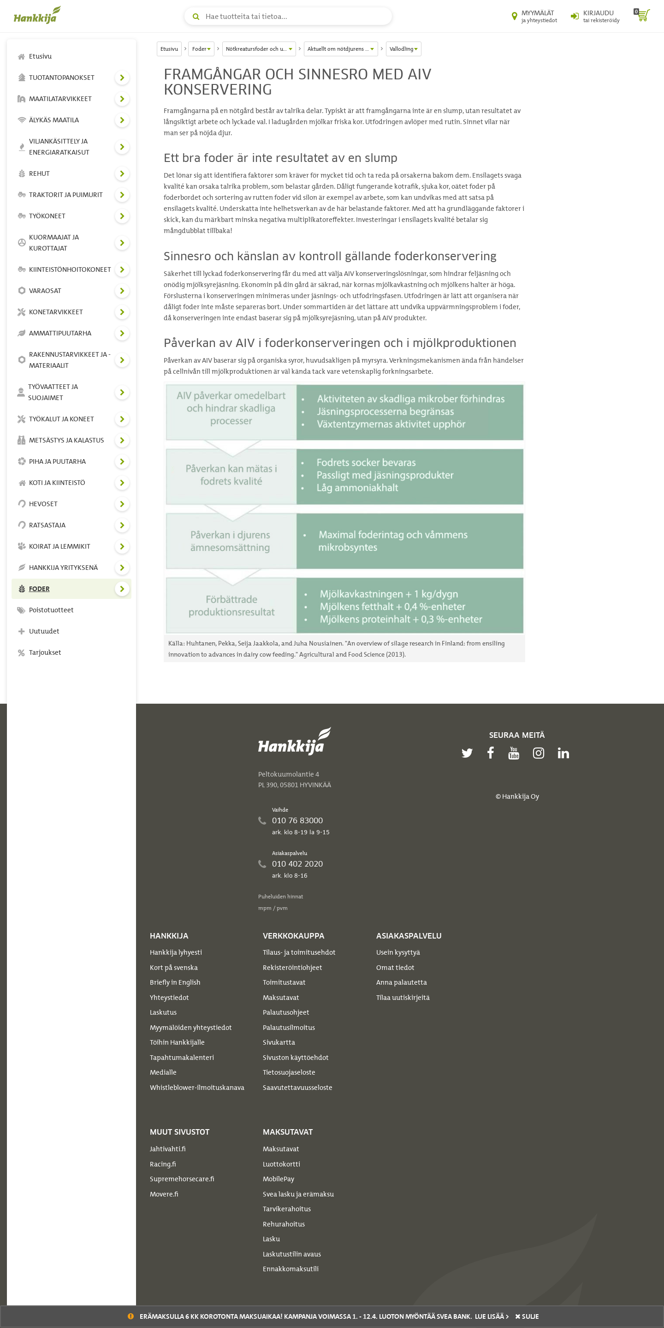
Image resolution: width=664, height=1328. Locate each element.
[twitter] (469, 753)
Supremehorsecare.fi (182, 1179)
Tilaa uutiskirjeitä (403, 997)
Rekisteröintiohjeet (292, 967)
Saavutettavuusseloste (297, 1087)
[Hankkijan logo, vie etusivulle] (39, 15)
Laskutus (163, 1012)
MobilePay (278, 1179)
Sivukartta (279, 1042)
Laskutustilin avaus (292, 1254)
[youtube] (516, 753)
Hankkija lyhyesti (176, 952)
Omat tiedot (395, 967)
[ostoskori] (642, 16)
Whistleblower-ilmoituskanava (197, 1087)
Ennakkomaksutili (291, 1269)
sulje (527, 1316)
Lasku (271, 1239)
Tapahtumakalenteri (182, 1057)
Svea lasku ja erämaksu (298, 1194)
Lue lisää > (492, 1316)
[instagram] (541, 753)
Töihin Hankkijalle (177, 1042)
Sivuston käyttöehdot (296, 1057)
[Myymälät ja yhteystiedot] (534, 16)
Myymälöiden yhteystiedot (191, 1027)
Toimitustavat (284, 982)
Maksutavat (281, 997)
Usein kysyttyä (398, 952)
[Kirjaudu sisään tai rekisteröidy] (595, 16)
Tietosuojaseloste (289, 1072)
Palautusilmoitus (289, 1027)
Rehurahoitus (284, 1224)
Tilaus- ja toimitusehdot (299, 952)
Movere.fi (164, 1194)
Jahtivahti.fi (168, 1149)
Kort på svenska (174, 967)
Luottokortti (281, 1164)
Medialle (163, 1072)
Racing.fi (163, 1164)
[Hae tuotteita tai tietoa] (288, 16)
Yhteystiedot (169, 997)
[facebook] (493, 753)
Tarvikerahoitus (287, 1209)
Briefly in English (175, 982)
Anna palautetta (401, 982)
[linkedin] (566, 753)
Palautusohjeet (286, 1012)
